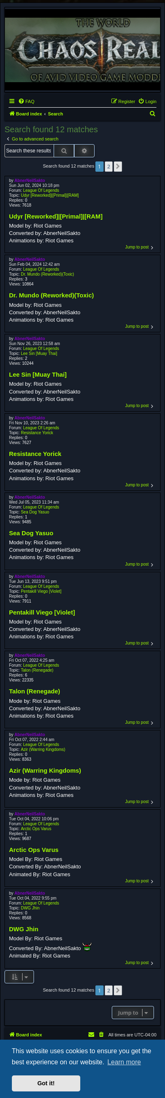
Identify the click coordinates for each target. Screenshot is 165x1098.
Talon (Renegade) (37, 670)
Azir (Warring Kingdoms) (43, 749)
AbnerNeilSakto (29, 180)
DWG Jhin (30, 908)
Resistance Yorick (37, 432)
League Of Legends (41, 190)
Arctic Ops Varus (36, 828)
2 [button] (108, 166)
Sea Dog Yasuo (35, 512)
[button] (118, 166)
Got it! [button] (45, 1083)
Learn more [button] (124, 1062)
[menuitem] (26, 101)
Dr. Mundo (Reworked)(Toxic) (47, 274)
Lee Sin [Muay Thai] (39, 353)
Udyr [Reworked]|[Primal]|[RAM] (50, 195)
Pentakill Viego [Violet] (41, 591)
